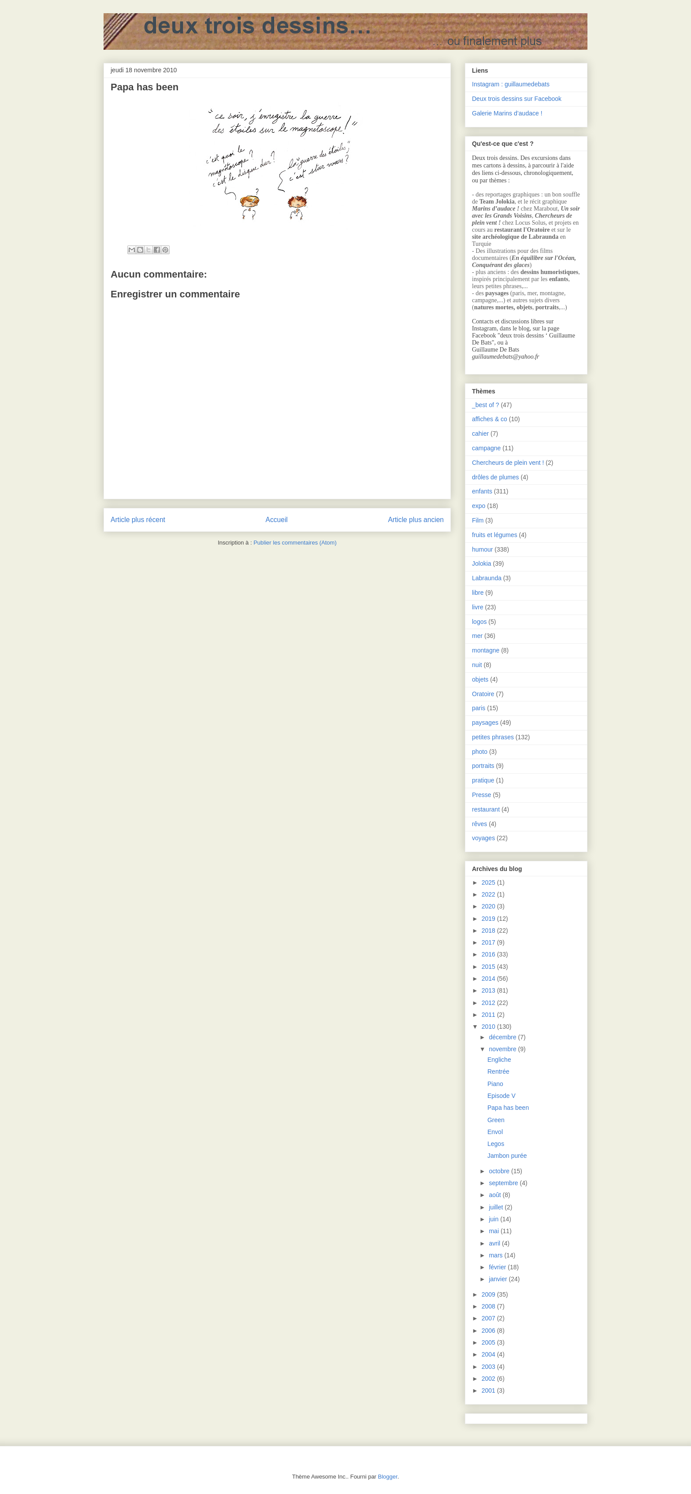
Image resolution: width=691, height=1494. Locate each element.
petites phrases (493, 737)
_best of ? (485, 404)
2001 (489, 1390)
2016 (489, 954)
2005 (489, 1342)
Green (496, 1119)
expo (478, 505)
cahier (480, 433)
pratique (483, 780)
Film (477, 520)
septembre (504, 1182)
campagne (486, 448)
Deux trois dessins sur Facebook (516, 98)
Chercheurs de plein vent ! (508, 462)
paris (478, 708)
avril (495, 1243)
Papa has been (508, 1107)
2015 (489, 966)
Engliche (499, 1059)
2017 (489, 942)
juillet (497, 1207)
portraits (483, 765)
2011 (489, 1014)
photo (479, 751)
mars (496, 1255)
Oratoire (483, 693)
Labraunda (487, 578)
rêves (479, 823)
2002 (489, 1378)
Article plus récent (138, 519)
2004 (489, 1354)
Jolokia (481, 563)
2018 (489, 930)
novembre (503, 1049)
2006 (489, 1330)
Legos (495, 1143)
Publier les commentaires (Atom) (295, 542)
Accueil (277, 519)
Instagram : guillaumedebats (511, 84)
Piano (495, 1083)
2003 (489, 1366)
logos (479, 621)
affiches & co (489, 419)
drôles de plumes (495, 477)
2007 (489, 1318)
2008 (489, 1306)
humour (482, 549)
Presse (481, 794)
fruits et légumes (494, 534)
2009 (489, 1294)
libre (477, 592)
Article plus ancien (416, 519)
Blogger (388, 1476)
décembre (503, 1037)
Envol (495, 1131)
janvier (499, 1279)
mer (477, 635)
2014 (489, 978)
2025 (489, 882)
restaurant (486, 809)
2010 (489, 1026)
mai (494, 1230)
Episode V (501, 1095)
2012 (489, 1002)
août (495, 1194)
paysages (485, 722)
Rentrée (498, 1071)
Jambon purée (507, 1155)
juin (494, 1219)
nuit (477, 664)
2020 (489, 906)
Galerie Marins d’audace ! (507, 113)
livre (477, 607)
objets (480, 679)
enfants (482, 491)
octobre (500, 1171)
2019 (489, 918)
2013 (489, 990)
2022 (489, 894)
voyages (483, 838)
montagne (485, 650)
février (498, 1267)
